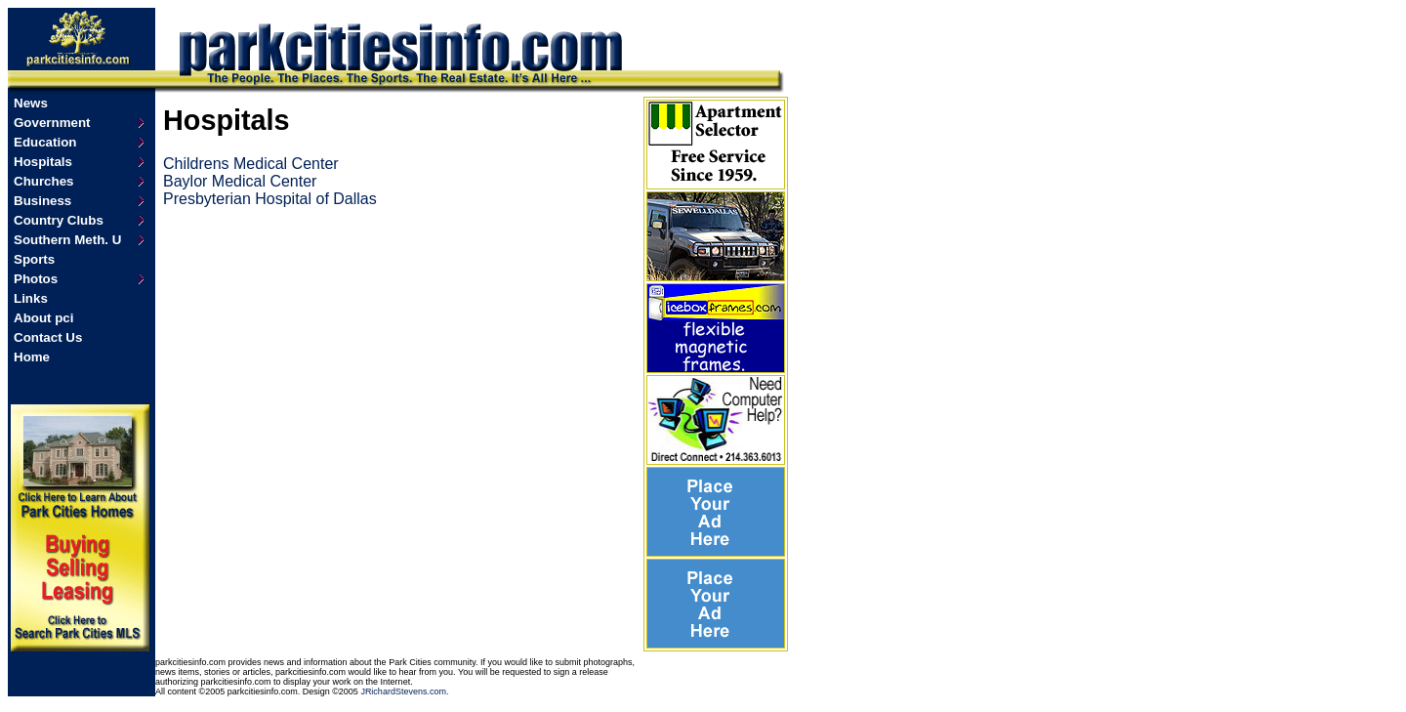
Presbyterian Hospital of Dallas (270, 198)
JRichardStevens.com (403, 691)
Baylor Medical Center (239, 181)
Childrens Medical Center (251, 163)
